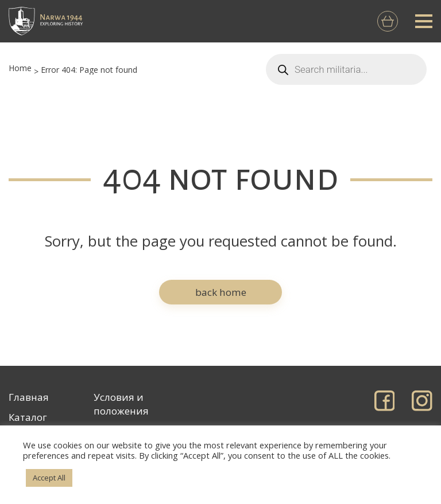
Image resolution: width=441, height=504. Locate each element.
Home (20, 68)
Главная (29, 397)
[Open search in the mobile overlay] (346, 69)
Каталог (28, 417)
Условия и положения (121, 403)
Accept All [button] (49, 477)
